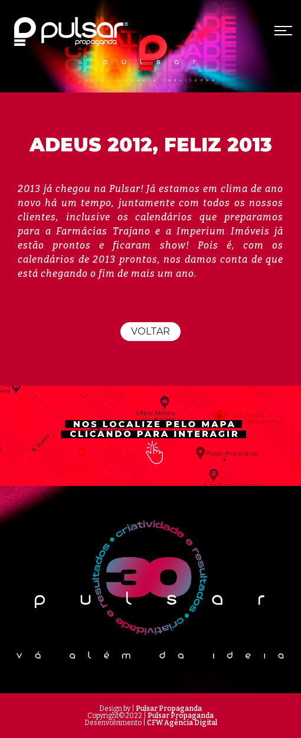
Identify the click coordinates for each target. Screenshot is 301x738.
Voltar (150, 331)
